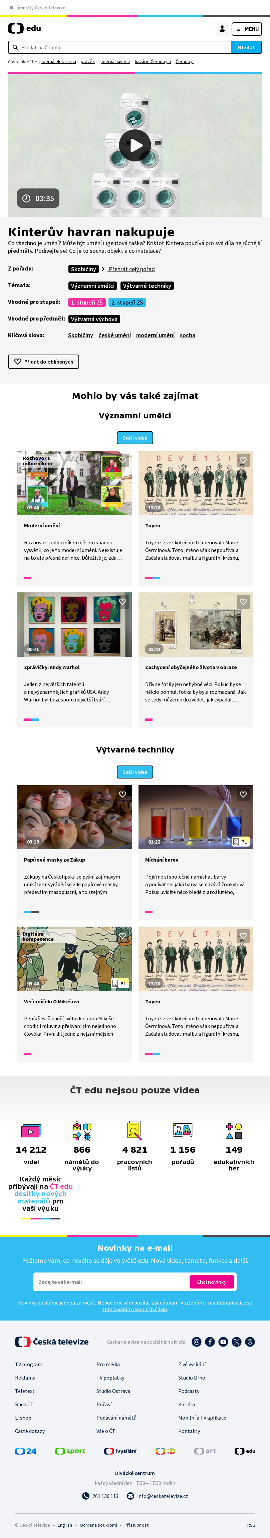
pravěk (88, 61)
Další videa (135, 437)
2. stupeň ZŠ (127, 302)
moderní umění (155, 335)
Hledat (246, 47)
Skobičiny (83, 269)
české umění (114, 335)
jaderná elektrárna (57, 61)
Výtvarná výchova (94, 319)
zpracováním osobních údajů (134, 1308)
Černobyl (185, 61)
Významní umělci (92, 286)
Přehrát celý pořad (131, 269)
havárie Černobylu (153, 61)
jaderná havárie (114, 61)
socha (187, 335)
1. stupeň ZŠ (87, 302)
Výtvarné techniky (147, 286)
